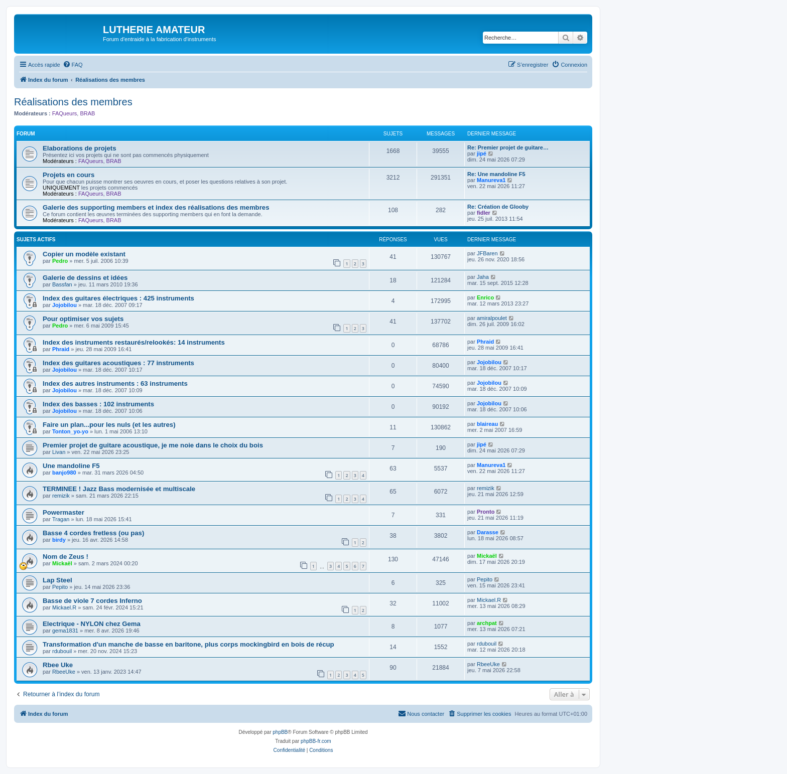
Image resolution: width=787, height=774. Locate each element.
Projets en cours (68, 175)
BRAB (87, 113)
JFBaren (487, 253)
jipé (481, 153)
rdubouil (62, 651)
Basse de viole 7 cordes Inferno (92, 600)
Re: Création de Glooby (498, 207)
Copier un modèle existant (84, 254)
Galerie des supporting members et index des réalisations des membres (156, 207)
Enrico (485, 297)
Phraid (60, 349)
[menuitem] (73, 65)
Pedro (60, 261)
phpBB (280, 732)
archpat (487, 623)
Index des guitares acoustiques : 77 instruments (118, 363)
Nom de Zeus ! (65, 556)
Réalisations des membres (73, 101)
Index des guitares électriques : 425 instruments (118, 298)
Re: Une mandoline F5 (496, 174)
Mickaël (62, 563)
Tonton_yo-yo (70, 431)
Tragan (60, 519)
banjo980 (64, 473)
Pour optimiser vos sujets (83, 319)
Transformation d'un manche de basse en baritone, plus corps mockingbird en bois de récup (188, 644)
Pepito (60, 587)
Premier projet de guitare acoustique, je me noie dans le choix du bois (153, 445)
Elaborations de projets (79, 148)
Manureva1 (491, 180)
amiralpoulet (492, 318)
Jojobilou (64, 305)
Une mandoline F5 (71, 466)
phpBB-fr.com (316, 741)
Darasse (487, 532)
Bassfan (62, 284)
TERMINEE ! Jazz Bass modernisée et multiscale (119, 489)
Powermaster (63, 512)
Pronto (485, 512)
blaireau (487, 424)
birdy (59, 540)
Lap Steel (57, 580)
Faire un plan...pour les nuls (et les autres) (109, 424)
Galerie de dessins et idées (85, 277)
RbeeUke (63, 672)
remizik (61, 496)
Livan (58, 452)
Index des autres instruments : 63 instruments (115, 383)
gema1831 (65, 631)
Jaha (483, 277)
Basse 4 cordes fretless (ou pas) (93, 533)
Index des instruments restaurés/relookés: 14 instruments (134, 342)
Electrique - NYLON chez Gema (92, 624)
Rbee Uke (58, 665)
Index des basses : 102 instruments (98, 404)
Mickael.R (64, 607)
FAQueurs (64, 113)
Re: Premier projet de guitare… (508, 147)
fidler (483, 213)
